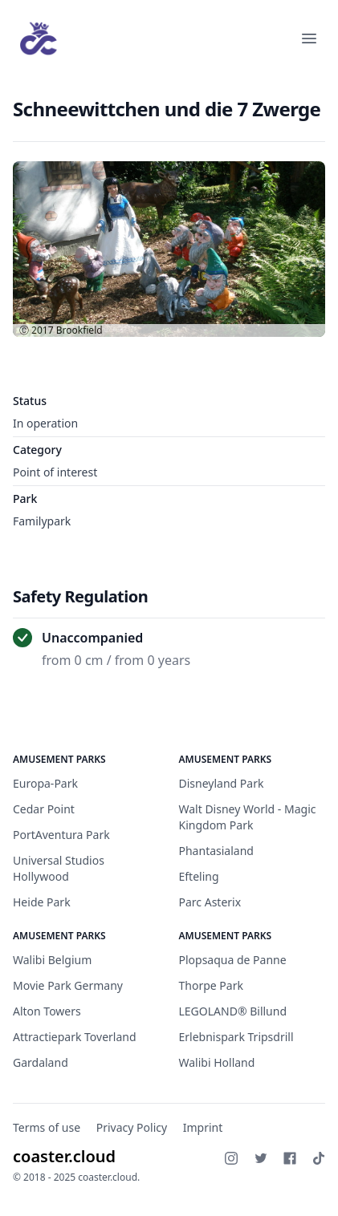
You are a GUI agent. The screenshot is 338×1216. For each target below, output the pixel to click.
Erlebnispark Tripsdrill (236, 1036)
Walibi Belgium (52, 959)
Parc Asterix (210, 902)
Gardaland (40, 1062)
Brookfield (79, 330)
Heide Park (42, 902)
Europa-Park (45, 783)
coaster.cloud (64, 1156)
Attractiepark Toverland (74, 1036)
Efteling (199, 876)
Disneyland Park (221, 783)
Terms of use (46, 1127)
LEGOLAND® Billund (233, 1011)
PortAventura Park (61, 834)
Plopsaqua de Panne (233, 959)
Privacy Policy (131, 1127)
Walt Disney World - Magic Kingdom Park (247, 817)
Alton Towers (47, 1011)
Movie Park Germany (68, 985)
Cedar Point (44, 809)
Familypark (42, 521)
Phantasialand (216, 850)
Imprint (203, 1127)
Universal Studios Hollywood (58, 868)
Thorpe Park (211, 985)
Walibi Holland (217, 1062)
